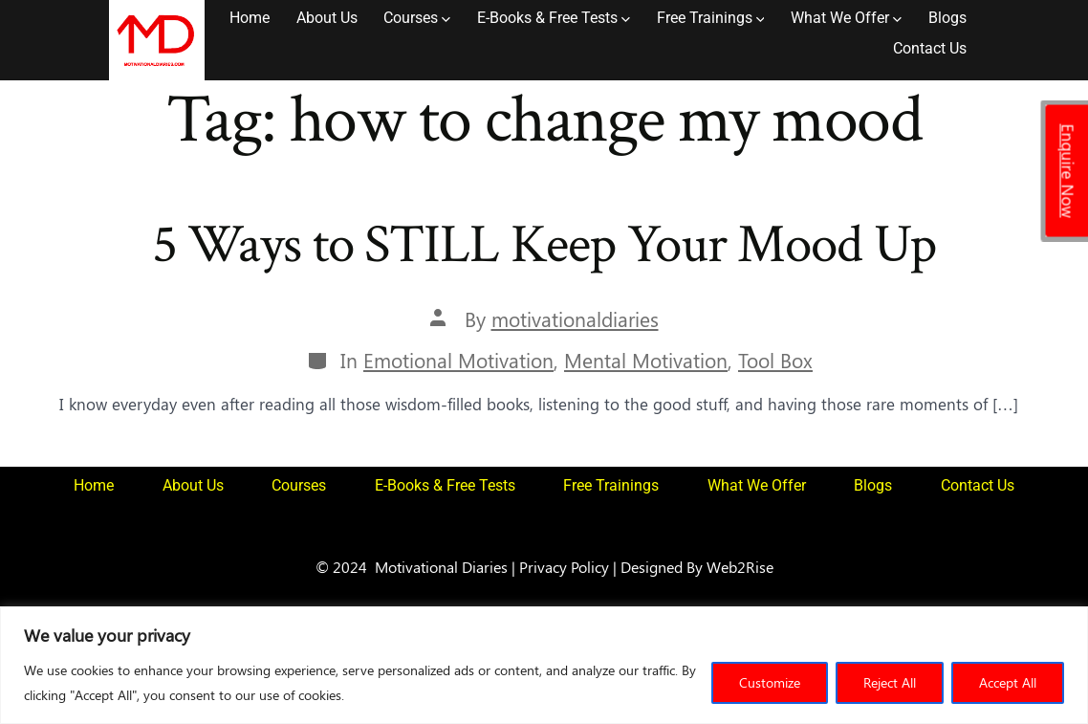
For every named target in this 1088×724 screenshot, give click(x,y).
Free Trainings (711, 18)
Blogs (947, 18)
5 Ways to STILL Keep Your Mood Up (544, 244)
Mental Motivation (646, 360)
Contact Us (930, 48)
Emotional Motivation (458, 360)
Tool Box (775, 360)
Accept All (1007, 682)
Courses (416, 18)
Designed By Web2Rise (696, 566)
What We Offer (846, 18)
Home (249, 18)
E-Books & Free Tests (553, 18)
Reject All (889, 682)
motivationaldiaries (575, 319)
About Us (327, 18)
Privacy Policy (564, 566)
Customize (769, 682)
